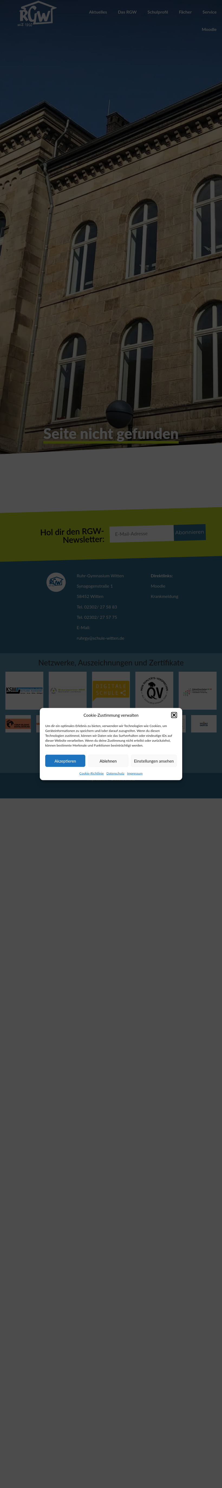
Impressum (134, 773)
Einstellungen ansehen (154, 760)
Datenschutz (115, 773)
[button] (174, 715)
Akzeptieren (65, 760)
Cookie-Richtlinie (91, 773)
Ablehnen (108, 760)
